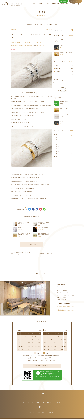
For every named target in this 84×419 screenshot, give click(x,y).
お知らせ (36, 24)
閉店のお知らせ (63, 39)
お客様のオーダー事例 (45, 253)
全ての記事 (29, 24)
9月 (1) (57, 137)
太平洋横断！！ (63, 45)
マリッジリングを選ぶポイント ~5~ (66, 115)
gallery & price (40, 402)
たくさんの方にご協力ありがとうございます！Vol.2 (21, 253)
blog (54, 402)
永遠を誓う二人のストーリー (66, 52)
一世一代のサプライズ (43, 227)
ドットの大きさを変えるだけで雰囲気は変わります (24, 223)
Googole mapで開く (61, 299)
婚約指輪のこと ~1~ (22, 227)
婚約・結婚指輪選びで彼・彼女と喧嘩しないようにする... (24, 234)
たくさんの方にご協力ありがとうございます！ (44, 223)
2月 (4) (57, 148)
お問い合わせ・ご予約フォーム (48, 365)
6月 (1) (57, 139)
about (28, 402)
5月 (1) (57, 142)
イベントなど (50, 24)
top (23, 402)
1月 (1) (57, 151)
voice (49, 402)
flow (33, 402)
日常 (56, 24)
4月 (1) (57, 144)
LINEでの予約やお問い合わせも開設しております (66, 102)
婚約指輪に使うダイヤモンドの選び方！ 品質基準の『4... (44, 234)
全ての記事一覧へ (35, 244)
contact (59, 402)
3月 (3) (57, 146)
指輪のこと (42, 24)
